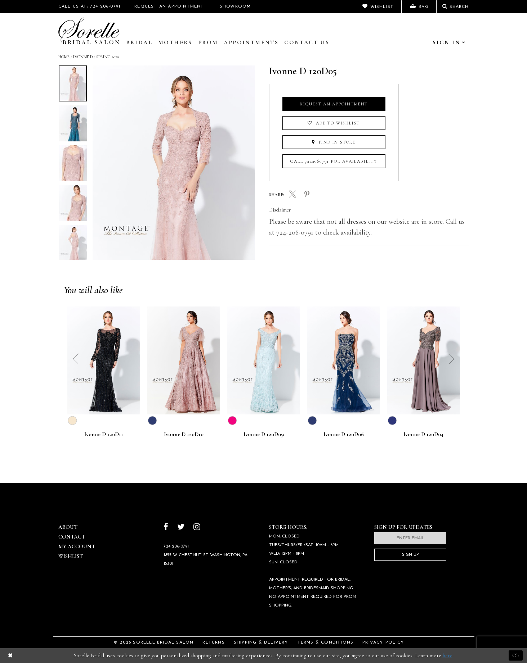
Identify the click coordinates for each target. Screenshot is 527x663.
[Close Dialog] (10, 655)
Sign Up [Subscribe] (410, 555)
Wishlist (70, 556)
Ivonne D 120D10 (184, 434)
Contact (71, 536)
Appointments (251, 42)
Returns (213, 642)
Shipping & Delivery (261, 642)
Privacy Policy (383, 642)
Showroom (235, 6)
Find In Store (334, 142)
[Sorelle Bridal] (89, 31)
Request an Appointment (334, 103)
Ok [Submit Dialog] (515, 655)
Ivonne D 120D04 (423, 434)
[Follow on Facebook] (166, 527)
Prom (208, 42)
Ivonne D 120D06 (343, 434)
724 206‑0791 (176, 546)
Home (64, 56)
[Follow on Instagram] (197, 527)
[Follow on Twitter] (180, 527)
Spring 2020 (107, 56)
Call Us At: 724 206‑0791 (89, 6)
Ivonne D (83, 56)
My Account (76, 546)
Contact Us (306, 42)
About (67, 527)
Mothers (175, 42)
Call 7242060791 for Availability (333, 161)
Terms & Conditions (326, 642)
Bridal (139, 42)
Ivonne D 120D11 (103, 434)
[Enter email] (410, 538)
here (447, 655)
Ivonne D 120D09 (264, 434)
